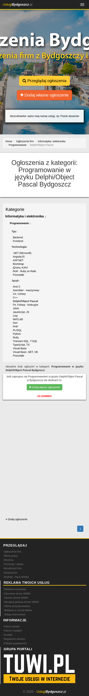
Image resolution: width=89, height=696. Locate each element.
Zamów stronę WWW (16, 597)
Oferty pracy (10, 555)
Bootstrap (18, 263)
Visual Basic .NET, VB (25, 352)
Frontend (18, 241)
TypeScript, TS (21, 344)
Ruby (16, 337)
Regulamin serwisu (14, 639)
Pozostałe (18, 274)
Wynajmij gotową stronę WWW (21, 601)
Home (8, 141)
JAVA (16, 308)
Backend (18, 237)
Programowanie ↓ (20, 223)
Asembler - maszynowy (26, 290)
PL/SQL (17, 330)
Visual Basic (20, 348)
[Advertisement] (44, 421)
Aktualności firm (13, 568)
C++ (15, 297)
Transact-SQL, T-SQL (25, 341)
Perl (15, 322)
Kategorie (15, 209)
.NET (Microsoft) (22, 253)
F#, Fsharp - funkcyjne (25, 304)
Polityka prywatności (15, 643)
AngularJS (19, 256)
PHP (15, 326)
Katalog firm (10, 572)
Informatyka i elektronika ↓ (25, 216)
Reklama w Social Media (18, 610)
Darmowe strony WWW (17, 593)
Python (17, 333)
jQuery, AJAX (20, 267)
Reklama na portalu (15, 589)
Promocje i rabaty (13, 564)
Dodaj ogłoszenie (16, 519)
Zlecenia (8, 560)
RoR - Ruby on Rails (24, 271)
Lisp (15, 315)
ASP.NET (18, 260)
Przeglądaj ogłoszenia (44, 80)
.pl (17, 4)
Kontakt (8, 634)
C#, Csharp (19, 293)
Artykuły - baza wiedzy (16, 576)
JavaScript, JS (21, 312)
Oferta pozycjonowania (17, 606)
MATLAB (18, 319)
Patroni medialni (13, 630)
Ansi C (16, 286)
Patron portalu (12, 626)
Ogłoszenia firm (12, 551)
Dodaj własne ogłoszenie (44, 95)
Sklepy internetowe (14, 614)
